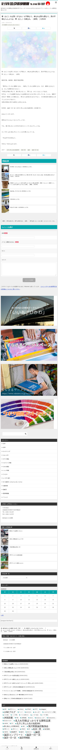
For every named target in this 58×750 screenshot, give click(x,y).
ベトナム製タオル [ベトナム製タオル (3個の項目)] (25, 714)
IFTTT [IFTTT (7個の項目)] (35, 709)
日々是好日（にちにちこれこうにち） (10, 24)
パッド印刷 (6, 470)
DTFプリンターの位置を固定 (16, 555)
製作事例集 (6, 493)
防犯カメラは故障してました (16, 531)
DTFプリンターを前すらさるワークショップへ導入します (19, 683)
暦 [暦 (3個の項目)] (29, 729)
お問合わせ (36, 747)
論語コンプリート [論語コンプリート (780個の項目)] (13, 735)
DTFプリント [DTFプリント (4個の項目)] (13, 709)
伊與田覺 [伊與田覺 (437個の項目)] (8, 718)
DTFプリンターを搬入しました (16, 563)
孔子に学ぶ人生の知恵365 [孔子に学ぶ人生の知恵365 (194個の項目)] (28, 723)
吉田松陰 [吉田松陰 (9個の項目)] (24, 717)
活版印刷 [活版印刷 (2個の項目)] (6, 731)
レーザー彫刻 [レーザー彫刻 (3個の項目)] (45, 714)
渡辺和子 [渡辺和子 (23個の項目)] (14, 732)
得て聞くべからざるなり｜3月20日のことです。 (21, 166)
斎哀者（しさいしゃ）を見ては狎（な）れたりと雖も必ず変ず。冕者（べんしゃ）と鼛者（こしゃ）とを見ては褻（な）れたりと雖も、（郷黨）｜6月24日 (32, 183)
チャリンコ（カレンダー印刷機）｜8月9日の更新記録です (19, 690)
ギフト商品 (6, 459)
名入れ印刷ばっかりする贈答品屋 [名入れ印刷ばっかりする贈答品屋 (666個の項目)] (32, 720)
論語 (29, 150)
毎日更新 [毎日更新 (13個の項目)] (47, 729)
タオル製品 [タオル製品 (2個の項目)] (6, 714)
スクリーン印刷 (7, 462)
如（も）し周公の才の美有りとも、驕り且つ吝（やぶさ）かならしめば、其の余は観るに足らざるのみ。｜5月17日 (32, 175)
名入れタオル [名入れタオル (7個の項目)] (51, 717)
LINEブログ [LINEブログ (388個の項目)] (10, 712)
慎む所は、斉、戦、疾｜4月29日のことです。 (21, 191)
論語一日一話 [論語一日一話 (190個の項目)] (10, 737)
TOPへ (51, 748)
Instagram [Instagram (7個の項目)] (43, 709)
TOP (11, 628)
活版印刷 (5, 485)
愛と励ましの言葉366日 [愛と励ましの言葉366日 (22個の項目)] (11, 726)
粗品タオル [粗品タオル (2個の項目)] (29, 731)
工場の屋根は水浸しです (15, 547)
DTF (4, 443)
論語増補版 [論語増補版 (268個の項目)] (25, 737)
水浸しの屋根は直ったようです (16, 539)
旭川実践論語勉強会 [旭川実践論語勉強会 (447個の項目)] (38, 726)
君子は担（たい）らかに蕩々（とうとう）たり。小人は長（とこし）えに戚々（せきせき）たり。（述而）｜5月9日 (43, 221)
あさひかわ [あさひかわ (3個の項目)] (28, 712)
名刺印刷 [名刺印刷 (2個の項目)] (6, 723)
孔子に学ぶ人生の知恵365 (13, 150)
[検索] (14, 434)
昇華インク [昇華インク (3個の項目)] (6, 729)
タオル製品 (6, 466)
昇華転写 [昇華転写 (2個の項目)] (23, 729)
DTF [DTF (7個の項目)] (5, 709)
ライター (5, 474)
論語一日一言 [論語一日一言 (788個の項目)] (33, 735)
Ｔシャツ (5, 497)
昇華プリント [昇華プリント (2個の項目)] (15, 729)
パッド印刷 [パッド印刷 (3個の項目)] (14, 714)
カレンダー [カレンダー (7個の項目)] (37, 712)
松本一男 (23, 150)
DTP (4, 447)
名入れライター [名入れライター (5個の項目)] (8, 720)
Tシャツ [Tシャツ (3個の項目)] (21, 712)
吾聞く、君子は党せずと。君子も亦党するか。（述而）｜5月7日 (15, 221)
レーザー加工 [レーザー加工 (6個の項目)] (35, 715)
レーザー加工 (6, 478)
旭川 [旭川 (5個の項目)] (24, 726)
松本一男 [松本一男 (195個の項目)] (37, 729)
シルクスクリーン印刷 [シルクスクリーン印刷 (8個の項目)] (49, 712)
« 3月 (2, 615)
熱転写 (5, 489)
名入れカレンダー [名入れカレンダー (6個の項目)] (40, 717)
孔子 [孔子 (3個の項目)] (12, 723)
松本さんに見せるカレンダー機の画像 (14, 694)
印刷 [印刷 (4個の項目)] (17, 717)
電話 (21, 747)
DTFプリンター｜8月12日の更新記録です (15, 687)
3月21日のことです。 (15, 199)
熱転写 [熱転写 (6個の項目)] (22, 732)
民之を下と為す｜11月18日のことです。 (19, 207)
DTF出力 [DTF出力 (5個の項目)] (21, 709)
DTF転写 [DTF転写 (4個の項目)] (29, 709)
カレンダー (6, 455)
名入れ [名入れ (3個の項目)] (31, 717)
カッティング (6, 451)
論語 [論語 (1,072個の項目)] (37, 732)
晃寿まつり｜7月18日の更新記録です (13, 698)
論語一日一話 (35, 150)
